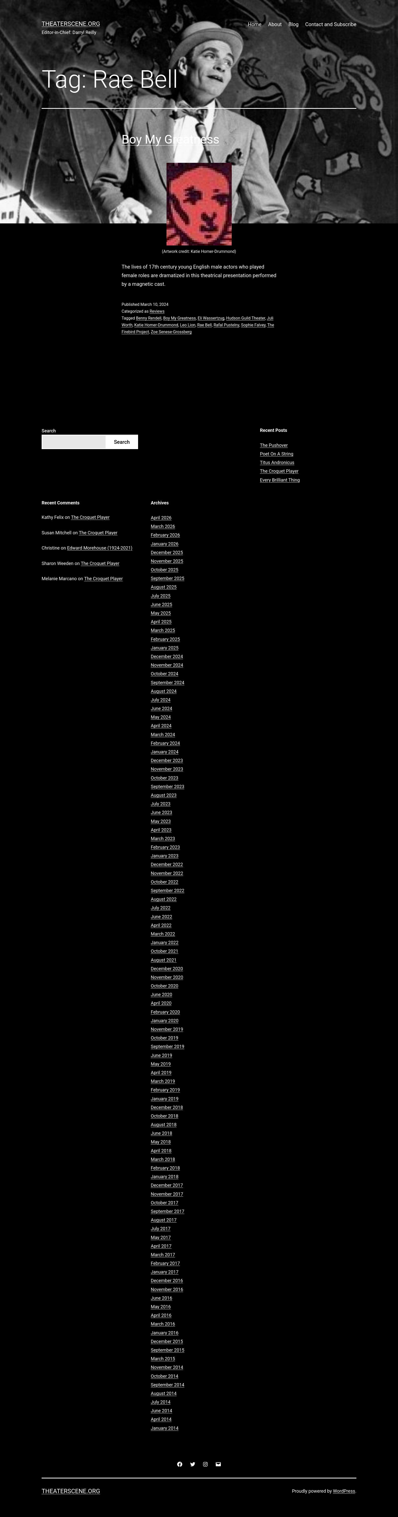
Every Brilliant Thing (280, 480)
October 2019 (164, 1037)
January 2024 (164, 751)
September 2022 (167, 890)
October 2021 (164, 951)
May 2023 (161, 821)
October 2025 (164, 569)
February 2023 (165, 847)
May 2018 (161, 1141)
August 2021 (164, 960)
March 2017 (163, 1254)
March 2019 (163, 1081)
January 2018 (164, 1176)
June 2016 (161, 1298)
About (275, 24)
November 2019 (167, 1029)
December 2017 (167, 1185)
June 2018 (161, 1133)
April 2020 (161, 1003)
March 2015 (163, 1358)
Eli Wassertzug (211, 318)
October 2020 (164, 986)
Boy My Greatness (170, 139)
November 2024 (167, 665)
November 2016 (167, 1289)
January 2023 (164, 855)
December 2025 (167, 552)
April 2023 (161, 830)
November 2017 (167, 1194)
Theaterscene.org (71, 23)
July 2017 (161, 1228)
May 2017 (161, 1237)
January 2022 (164, 942)
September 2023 (167, 786)
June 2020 (161, 994)
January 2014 (164, 1428)
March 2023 (163, 838)
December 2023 (167, 760)
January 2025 (164, 647)
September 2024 (167, 682)
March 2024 (163, 734)
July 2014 (161, 1402)
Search (49, 430)
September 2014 (167, 1384)
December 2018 (167, 1107)
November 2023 (167, 769)
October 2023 (164, 778)
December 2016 (167, 1280)
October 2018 (164, 1116)
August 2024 (164, 691)
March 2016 (163, 1324)
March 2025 (163, 630)
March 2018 (163, 1159)
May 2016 (161, 1306)
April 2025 (161, 621)
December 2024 (167, 656)
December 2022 (167, 864)
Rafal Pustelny (226, 325)
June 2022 (161, 916)
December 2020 (167, 968)
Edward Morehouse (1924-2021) (99, 548)
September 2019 (167, 1046)
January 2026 (164, 543)
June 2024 (161, 708)
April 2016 (161, 1315)
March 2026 (163, 526)
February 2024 (165, 743)
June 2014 (161, 1410)
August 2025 (164, 587)
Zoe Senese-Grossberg (171, 331)
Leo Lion (187, 325)
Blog (293, 24)
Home (254, 24)
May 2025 (161, 613)
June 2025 (161, 604)
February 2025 (165, 639)
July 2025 (161, 595)
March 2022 (163, 934)
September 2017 (167, 1211)
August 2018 (164, 1124)
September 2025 (167, 578)
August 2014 (164, 1393)
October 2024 (164, 673)
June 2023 (161, 812)
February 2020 (165, 1012)
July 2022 (161, 907)
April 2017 (161, 1246)
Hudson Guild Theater (245, 318)
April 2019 (161, 1072)
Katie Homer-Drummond (156, 325)
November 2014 (167, 1367)
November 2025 (167, 561)
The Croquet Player (279, 471)
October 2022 (164, 882)
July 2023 (161, 803)
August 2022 (164, 899)
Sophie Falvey (253, 325)
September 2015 (167, 1350)
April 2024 (161, 725)
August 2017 (164, 1220)
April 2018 (161, 1150)
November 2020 (167, 977)
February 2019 (165, 1089)
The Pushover (274, 445)
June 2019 (161, 1055)
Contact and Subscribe (330, 24)
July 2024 (161, 699)
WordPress (344, 1491)
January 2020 (164, 1020)
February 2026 (165, 535)
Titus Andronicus (277, 462)
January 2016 (164, 1332)
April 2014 (161, 1419)
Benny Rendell (148, 318)
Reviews (157, 311)
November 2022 (167, 873)
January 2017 (164, 1272)
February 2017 (165, 1263)
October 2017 (164, 1202)
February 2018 (165, 1168)
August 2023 (164, 795)
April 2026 (161, 517)
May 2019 (161, 1064)
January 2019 (164, 1098)
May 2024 (161, 717)
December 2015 (167, 1341)
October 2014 (164, 1376)
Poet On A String (276, 453)
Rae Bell (204, 325)
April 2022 (161, 925)
